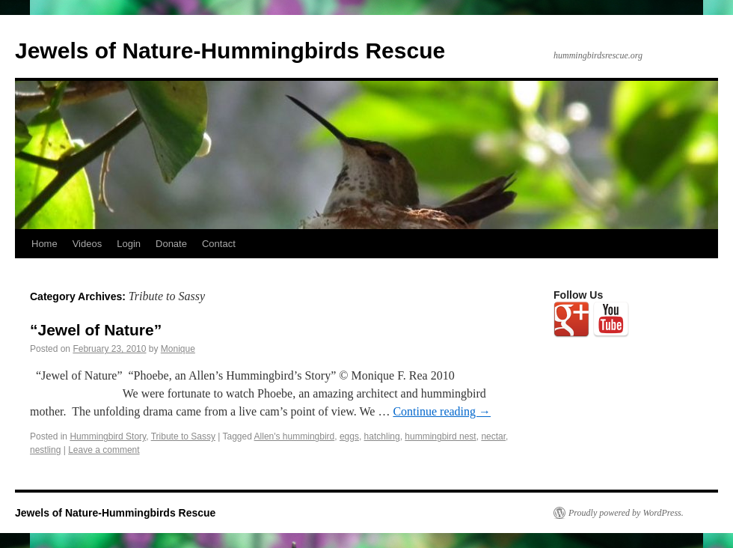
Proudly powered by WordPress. (626, 513)
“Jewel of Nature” (96, 329)
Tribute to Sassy (183, 436)
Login (129, 243)
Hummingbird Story (108, 436)
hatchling (382, 436)
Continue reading (442, 411)
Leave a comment (103, 450)
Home (44, 243)
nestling (45, 450)
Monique (178, 349)
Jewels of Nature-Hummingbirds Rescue (230, 50)
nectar (493, 436)
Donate (171, 243)
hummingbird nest (440, 436)
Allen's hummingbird (294, 436)
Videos (87, 243)
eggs (349, 436)
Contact (219, 243)
